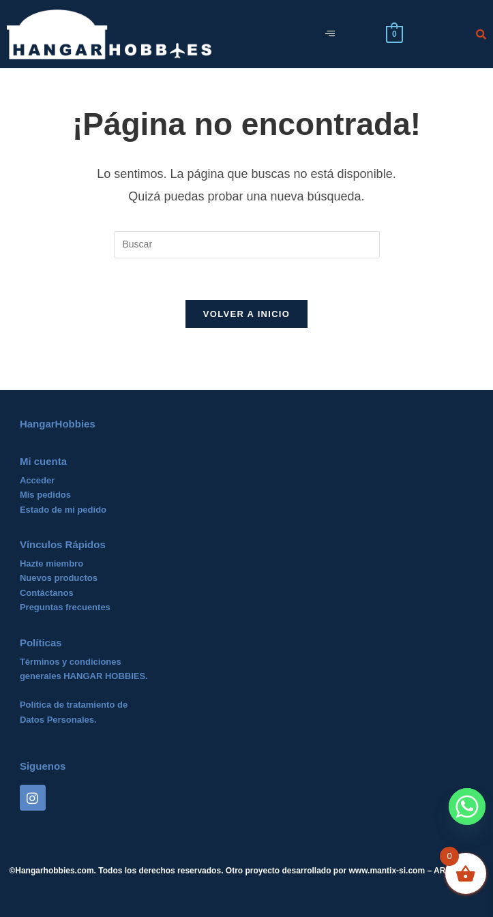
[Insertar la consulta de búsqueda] (247, 244)
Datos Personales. (58, 720)
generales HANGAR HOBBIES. (84, 676)
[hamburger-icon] (329, 34)
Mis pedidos (45, 495)
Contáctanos (47, 593)
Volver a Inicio (246, 314)
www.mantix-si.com (387, 870)
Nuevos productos (59, 578)
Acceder (37, 480)
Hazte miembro (51, 563)
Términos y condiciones (70, 662)
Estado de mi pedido (63, 510)
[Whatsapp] (467, 806)
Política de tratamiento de (74, 705)
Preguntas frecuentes (65, 607)
